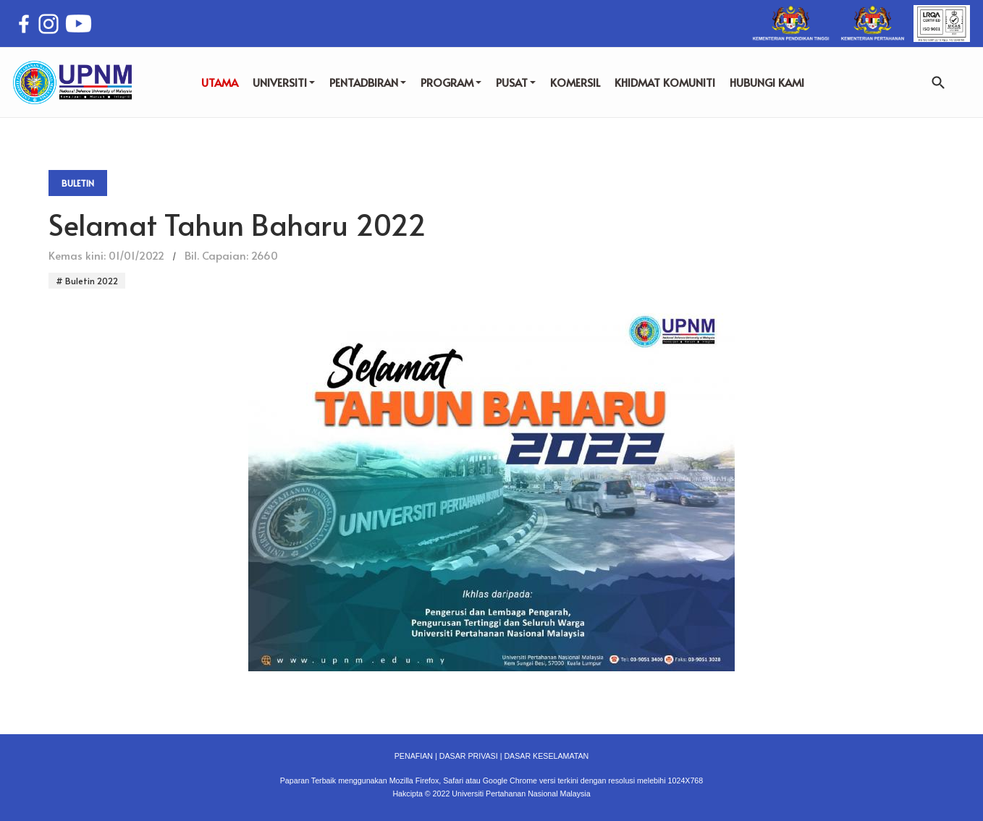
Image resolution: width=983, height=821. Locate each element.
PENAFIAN (414, 756)
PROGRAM (451, 82)
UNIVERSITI (284, 82)
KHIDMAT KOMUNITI (665, 82)
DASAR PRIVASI (468, 756)
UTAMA (219, 82)
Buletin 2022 (90, 280)
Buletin (78, 183)
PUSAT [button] (516, 82)
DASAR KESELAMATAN (546, 756)
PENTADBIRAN (367, 82)
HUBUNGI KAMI (767, 82)
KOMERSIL (575, 82)
